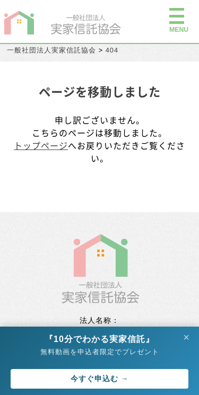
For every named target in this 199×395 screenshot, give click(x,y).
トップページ (41, 145)
